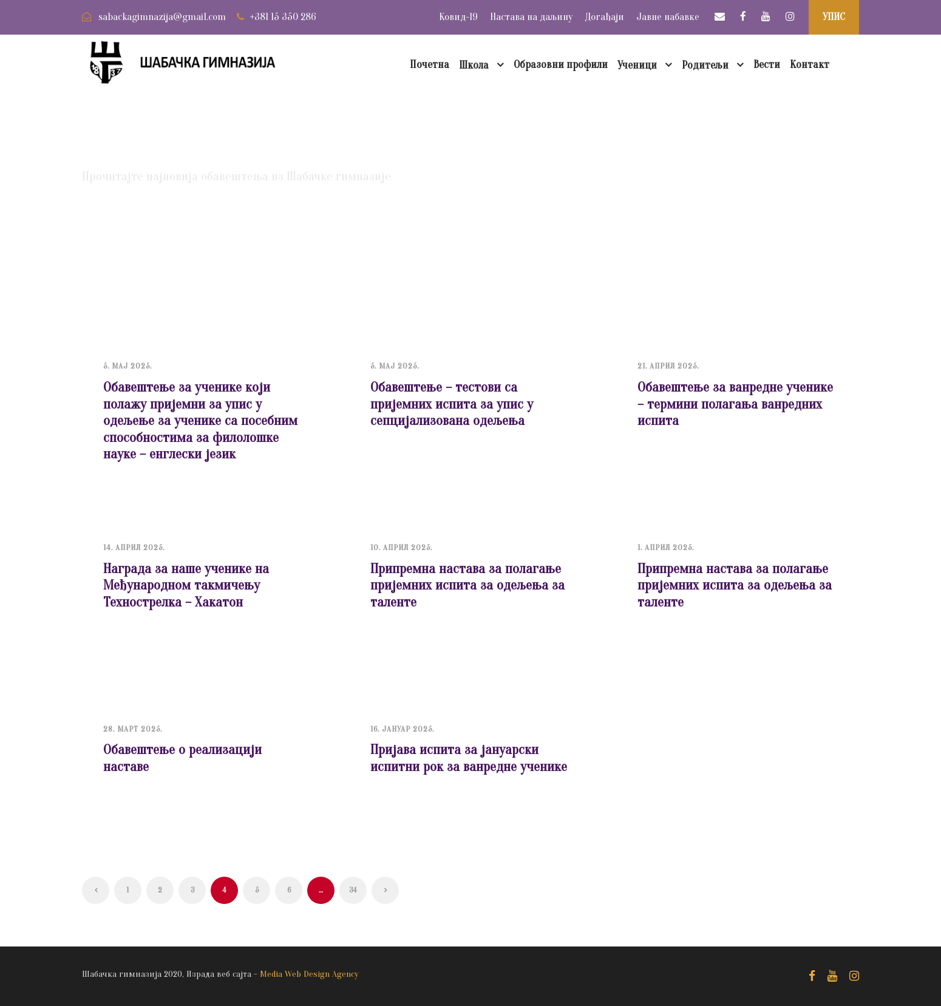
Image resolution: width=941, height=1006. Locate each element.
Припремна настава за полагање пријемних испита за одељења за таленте (467, 585)
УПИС (834, 16)
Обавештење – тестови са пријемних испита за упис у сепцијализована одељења (451, 404)
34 (353, 890)
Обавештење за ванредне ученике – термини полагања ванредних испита (735, 404)
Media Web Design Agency (309, 974)
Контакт (809, 64)
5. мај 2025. (127, 365)
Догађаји (604, 16)
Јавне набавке (667, 16)
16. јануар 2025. (402, 728)
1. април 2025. (665, 547)
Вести (766, 64)
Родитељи (705, 65)
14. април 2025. (134, 547)
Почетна (429, 64)
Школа (474, 65)
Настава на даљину (531, 16)
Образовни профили (561, 64)
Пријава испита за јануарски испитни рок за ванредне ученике (468, 758)
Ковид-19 (458, 16)
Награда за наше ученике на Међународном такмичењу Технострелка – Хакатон (186, 585)
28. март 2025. (132, 728)
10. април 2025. (401, 547)
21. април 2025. (668, 365)
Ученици (637, 65)
